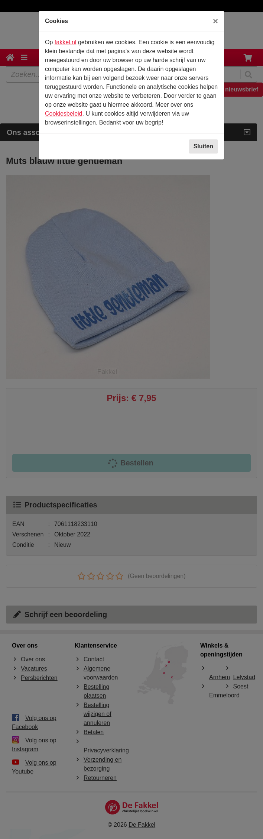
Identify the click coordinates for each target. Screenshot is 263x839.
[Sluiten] (215, 21)
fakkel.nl (66, 42)
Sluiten (203, 146)
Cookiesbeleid (63, 113)
